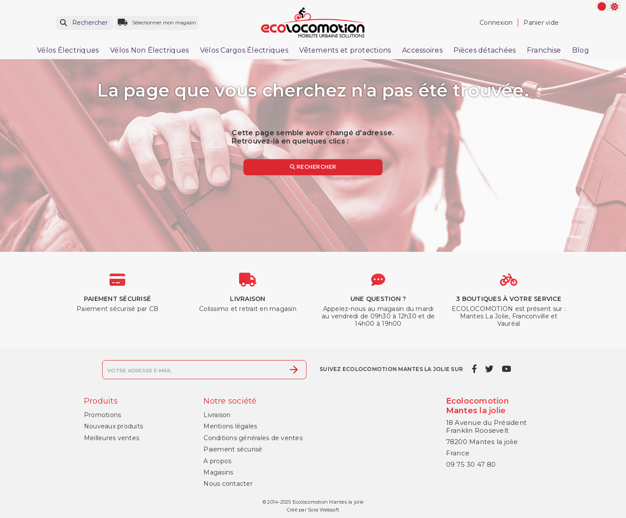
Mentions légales (230, 426)
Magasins (218, 472)
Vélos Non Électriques (149, 50)
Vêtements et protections (345, 50)
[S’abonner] (293, 369)
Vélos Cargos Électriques (244, 50)
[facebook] (474, 369)
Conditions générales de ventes (253, 438)
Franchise (544, 50)
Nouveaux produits (113, 426)
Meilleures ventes (111, 438)
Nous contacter (228, 484)
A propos (217, 461)
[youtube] (506, 369)
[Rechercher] (84, 23)
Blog (580, 50)
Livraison (216, 415)
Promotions (102, 415)
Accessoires (422, 50)
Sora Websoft (323, 510)
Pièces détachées (484, 50)
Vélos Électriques (68, 50)
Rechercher (313, 167)
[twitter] (489, 369)
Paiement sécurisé (232, 449)
